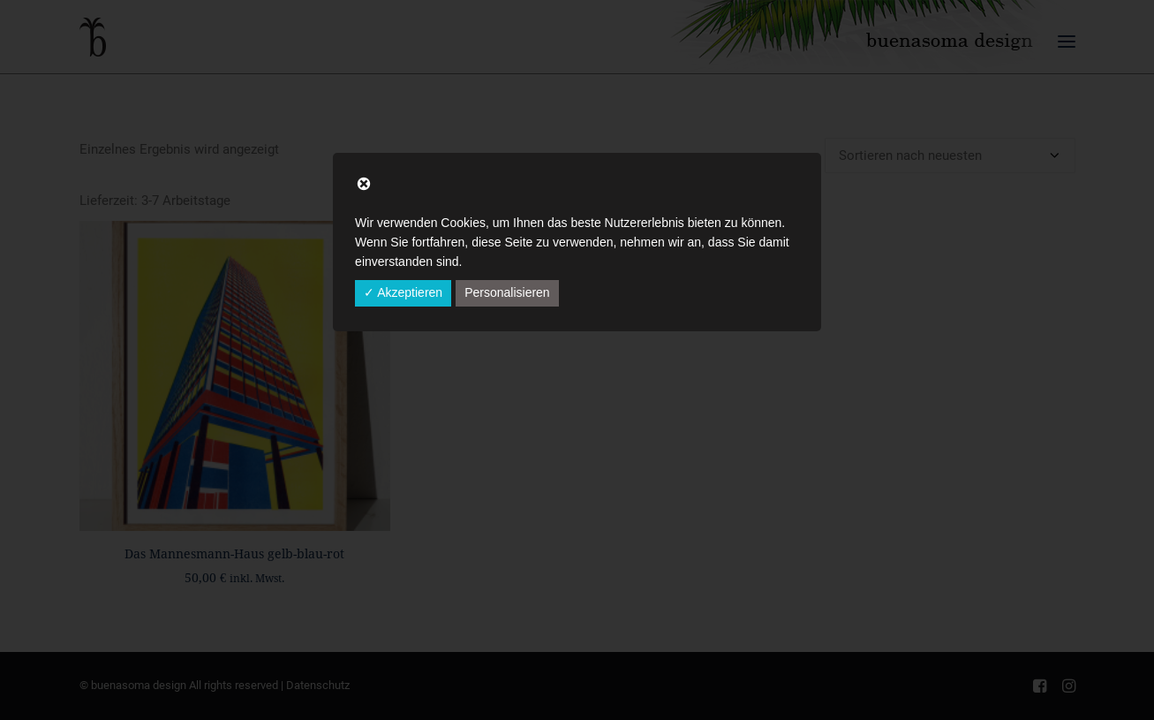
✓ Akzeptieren (403, 292)
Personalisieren (507, 292)
